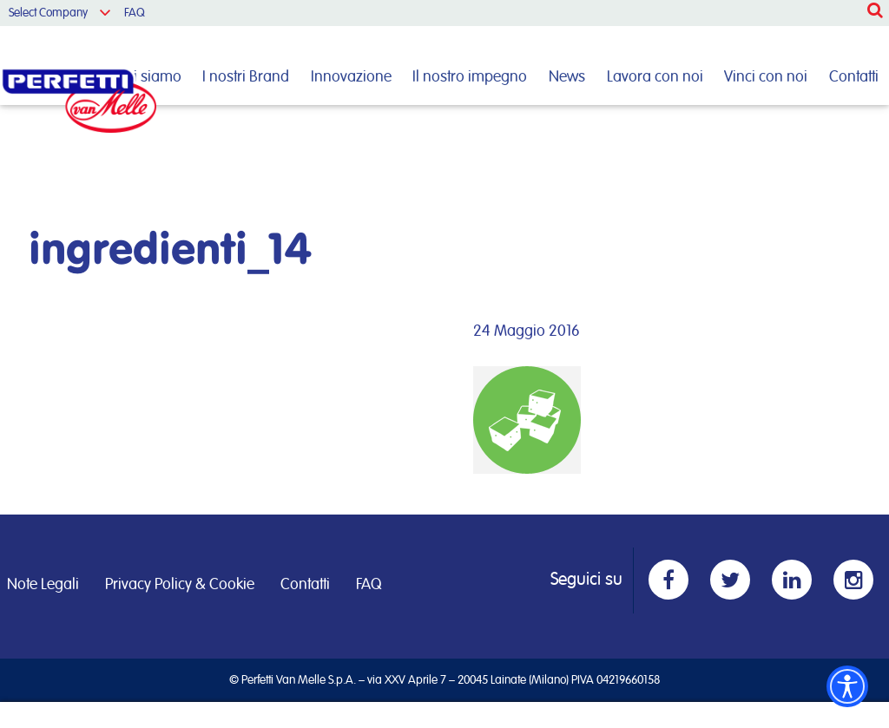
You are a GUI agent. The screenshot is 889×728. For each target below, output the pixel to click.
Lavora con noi (655, 77)
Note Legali (43, 585)
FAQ (134, 13)
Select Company (48, 13)
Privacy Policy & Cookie (179, 585)
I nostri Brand (245, 77)
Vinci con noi (765, 77)
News (567, 77)
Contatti (854, 77)
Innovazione (351, 77)
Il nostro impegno (469, 77)
